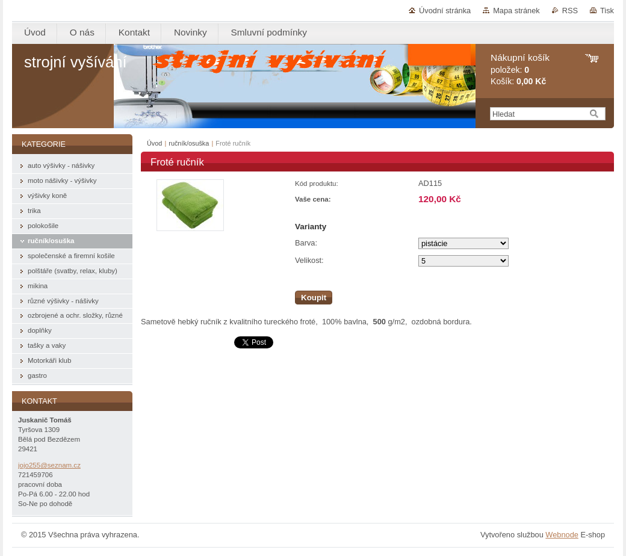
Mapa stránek (516, 10)
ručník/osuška (189, 143)
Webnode (561, 534)
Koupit (313, 297)
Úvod (154, 143)
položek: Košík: (520, 69)
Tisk (607, 10)
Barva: (306, 242)
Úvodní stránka (445, 10)
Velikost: (309, 260)
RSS (570, 10)
